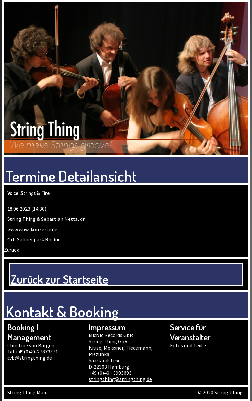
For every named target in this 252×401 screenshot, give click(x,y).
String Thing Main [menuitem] (27, 392)
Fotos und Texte (188, 345)
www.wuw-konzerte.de (32, 229)
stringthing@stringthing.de (120, 379)
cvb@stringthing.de (29, 357)
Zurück (11, 249)
